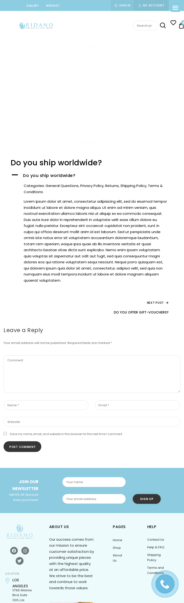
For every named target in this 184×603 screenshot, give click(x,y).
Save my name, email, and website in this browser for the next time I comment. (66, 434)
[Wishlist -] (173, 23)
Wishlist (53, 6)
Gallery (32, 6)
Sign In (124, 5)
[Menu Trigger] (175, 7)
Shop (92, 58)
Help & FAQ (155, 547)
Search (162, 26)
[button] (92, 176)
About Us (92, 142)
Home (92, 46)
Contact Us (155, 539)
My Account (153, 5)
